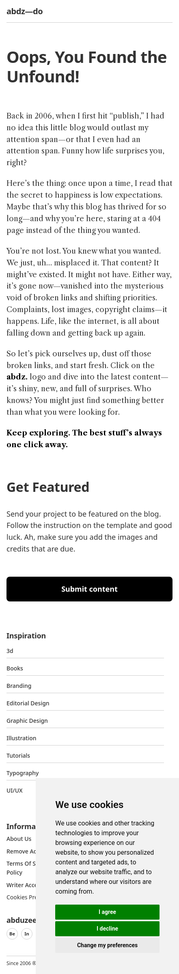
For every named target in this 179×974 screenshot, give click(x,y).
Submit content (89, 589)
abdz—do (24, 11)
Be (12, 934)
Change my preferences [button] (107, 945)
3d (9, 651)
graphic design (27, 720)
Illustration (21, 738)
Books (14, 668)
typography (22, 773)
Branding (19, 686)
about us (18, 839)
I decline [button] (107, 928)
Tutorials (18, 755)
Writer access (24, 885)
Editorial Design (28, 703)
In (26, 934)
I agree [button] (107, 912)
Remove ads (23, 851)
